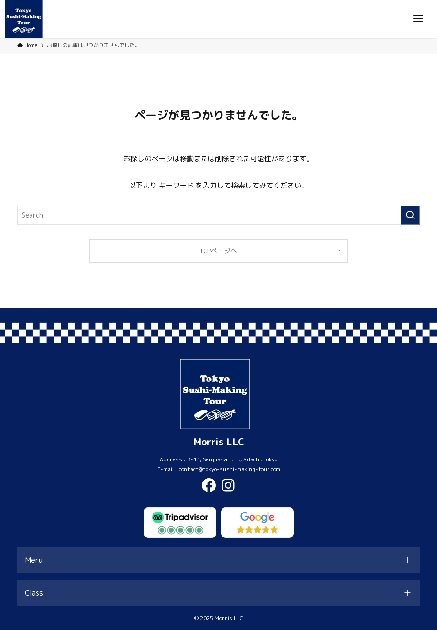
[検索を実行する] (410, 215)
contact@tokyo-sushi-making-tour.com (229, 469)
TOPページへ (218, 250)
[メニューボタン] (418, 19)
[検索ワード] (218, 215)
